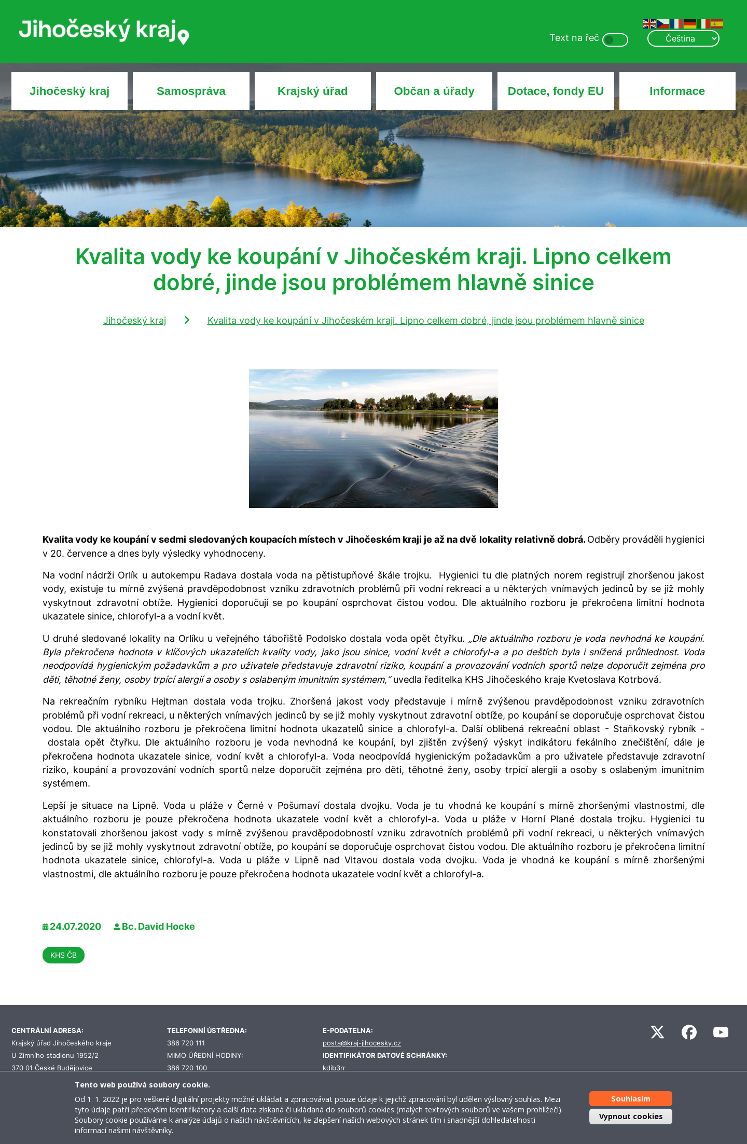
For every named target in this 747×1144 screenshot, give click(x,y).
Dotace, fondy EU (556, 91)
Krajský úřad (313, 91)
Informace (677, 91)
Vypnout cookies (631, 1116)
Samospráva (191, 91)
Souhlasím (631, 1099)
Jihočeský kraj (69, 91)
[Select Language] (683, 38)
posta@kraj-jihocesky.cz (362, 1043)
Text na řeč (574, 37)
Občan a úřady (434, 91)
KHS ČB (63, 954)
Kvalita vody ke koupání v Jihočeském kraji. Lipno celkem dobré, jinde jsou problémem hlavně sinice (426, 320)
